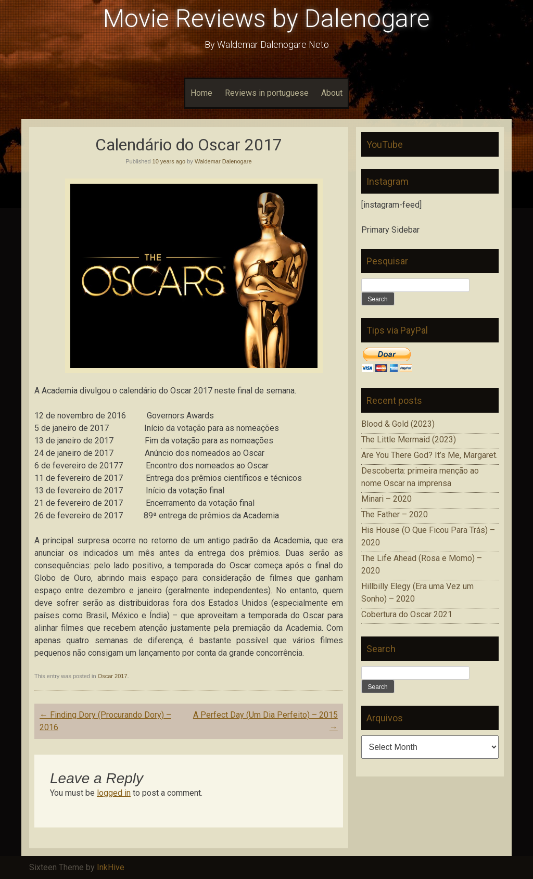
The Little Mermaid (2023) (408, 439)
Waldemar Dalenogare (223, 161)
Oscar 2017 (113, 676)
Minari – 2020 (386, 499)
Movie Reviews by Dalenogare (266, 18)
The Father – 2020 (394, 514)
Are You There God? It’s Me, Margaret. (429, 455)
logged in (114, 793)
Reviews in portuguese (267, 93)
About (331, 93)
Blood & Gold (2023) (398, 424)
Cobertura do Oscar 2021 (406, 614)
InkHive (110, 867)
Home (201, 93)
